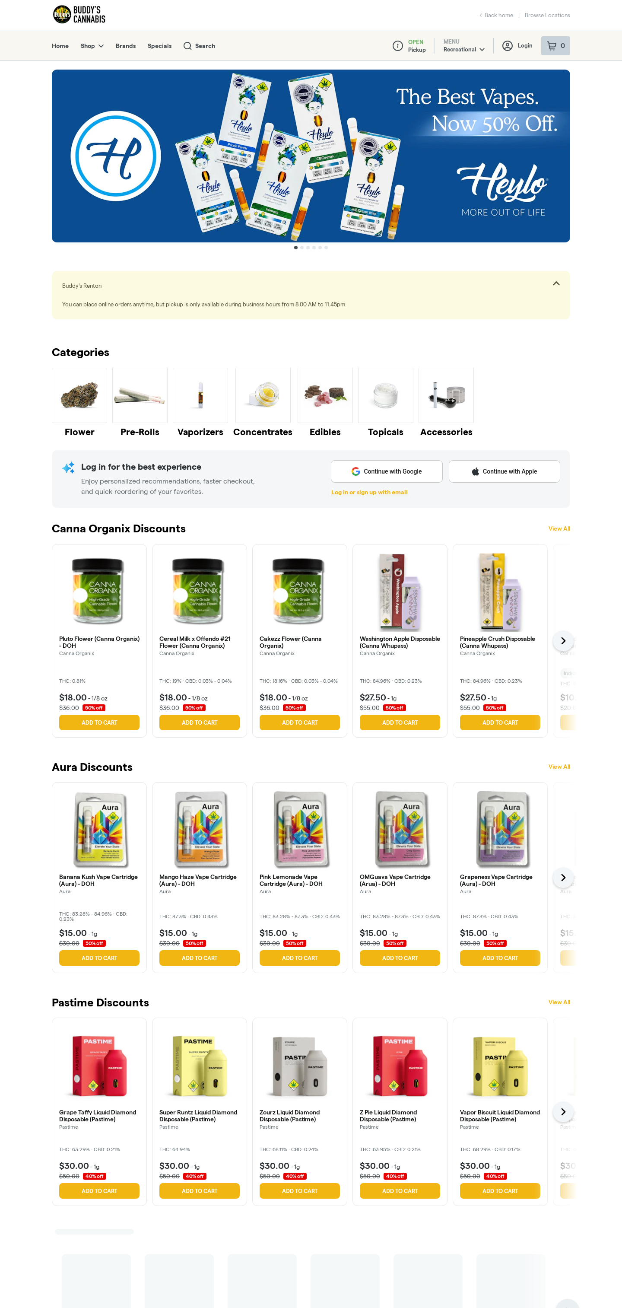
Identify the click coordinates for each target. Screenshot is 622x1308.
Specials (159, 45)
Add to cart (99, 722)
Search (199, 46)
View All (559, 528)
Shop (92, 45)
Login (517, 46)
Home (60, 45)
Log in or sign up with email (369, 492)
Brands (126, 45)
